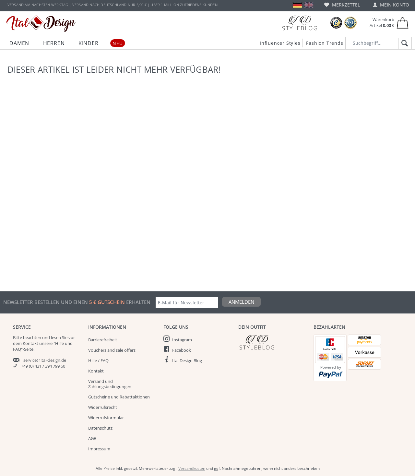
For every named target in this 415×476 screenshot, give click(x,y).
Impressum (99, 449)
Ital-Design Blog (187, 360)
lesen (56, 337)
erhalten (137, 302)
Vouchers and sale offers (112, 350)
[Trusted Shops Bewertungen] (336, 23)
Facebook (181, 350)
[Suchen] (403, 43)
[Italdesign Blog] (272, 342)
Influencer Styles (280, 43)
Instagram (182, 340)
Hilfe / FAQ (98, 360)
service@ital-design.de (44, 360)
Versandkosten (191, 468)
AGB (92, 438)
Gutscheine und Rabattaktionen (119, 397)
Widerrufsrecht (102, 407)
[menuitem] (342, 5)
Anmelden (241, 302)
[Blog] (299, 23)
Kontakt (96, 371)
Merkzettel (342, 5)
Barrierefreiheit (102, 340)
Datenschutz (100, 428)
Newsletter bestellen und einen (46, 302)
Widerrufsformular (106, 418)
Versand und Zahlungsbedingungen (109, 383)
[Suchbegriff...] (378, 43)
